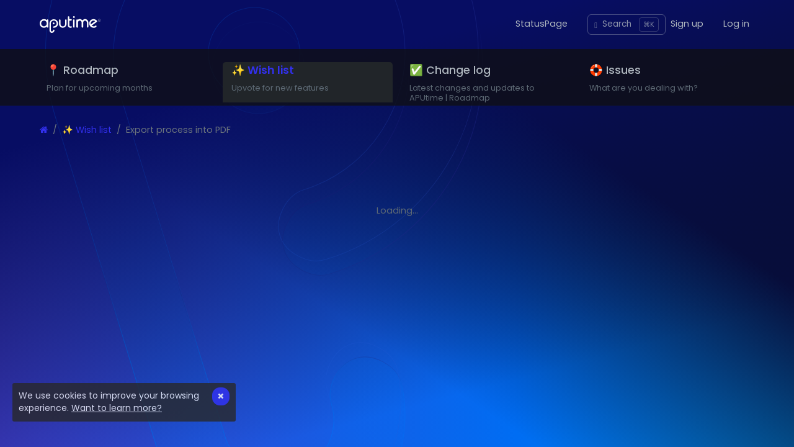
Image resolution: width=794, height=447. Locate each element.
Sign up (687, 23)
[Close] (221, 396)
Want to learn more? (116, 408)
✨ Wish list (87, 146)
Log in (736, 23)
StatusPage (541, 23)
